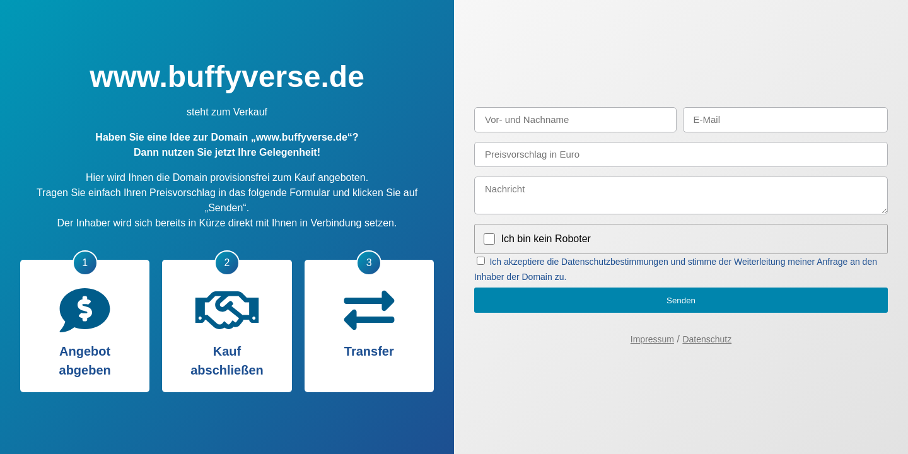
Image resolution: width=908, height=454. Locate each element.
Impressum (652, 339)
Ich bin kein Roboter (546, 238)
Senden (681, 300)
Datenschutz (706, 339)
